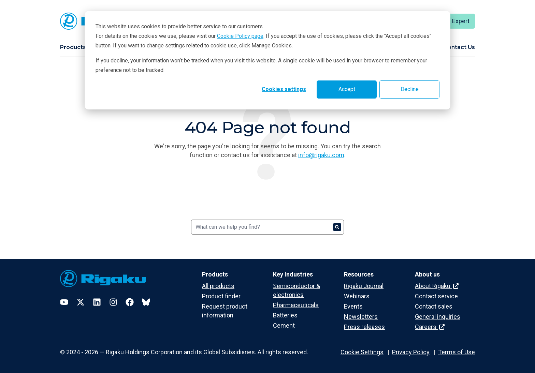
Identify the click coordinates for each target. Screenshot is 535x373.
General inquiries (437, 316)
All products (218, 285)
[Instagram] (113, 302)
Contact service (436, 296)
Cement (284, 325)
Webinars (357, 296)
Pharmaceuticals (296, 305)
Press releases (364, 326)
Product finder (221, 296)
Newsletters (361, 316)
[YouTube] (64, 302)
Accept (346, 89)
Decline (410, 89)
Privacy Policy (411, 352)
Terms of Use (456, 352)
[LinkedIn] (97, 302)
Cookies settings (284, 89)
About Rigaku (437, 285)
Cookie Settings (362, 352)
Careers (430, 326)
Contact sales (433, 306)
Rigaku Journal (364, 285)
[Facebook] (130, 302)
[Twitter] (80, 302)
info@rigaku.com (321, 155)
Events (353, 306)
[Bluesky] (146, 302)
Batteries (285, 315)
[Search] (267, 227)
